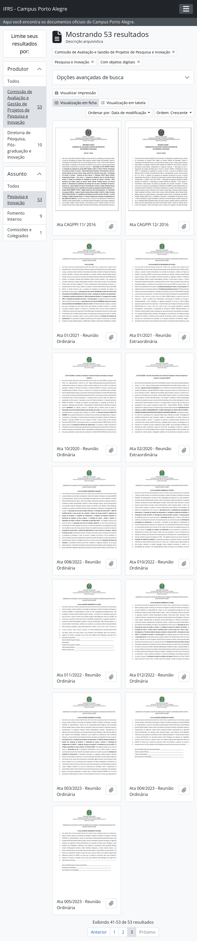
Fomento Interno (24, 216)
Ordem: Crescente (173, 112)
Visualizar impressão (75, 92)
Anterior (99, 932)
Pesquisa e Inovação (24, 199)
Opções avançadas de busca (90, 77)
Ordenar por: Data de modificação (117, 112)
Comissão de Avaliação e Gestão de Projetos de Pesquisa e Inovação (24, 107)
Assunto (17, 173)
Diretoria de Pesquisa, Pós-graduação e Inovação (24, 145)
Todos (13, 81)
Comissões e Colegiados (24, 233)
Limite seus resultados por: (24, 44)
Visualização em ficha (76, 102)
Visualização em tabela (123, 102)
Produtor (18, 68)
